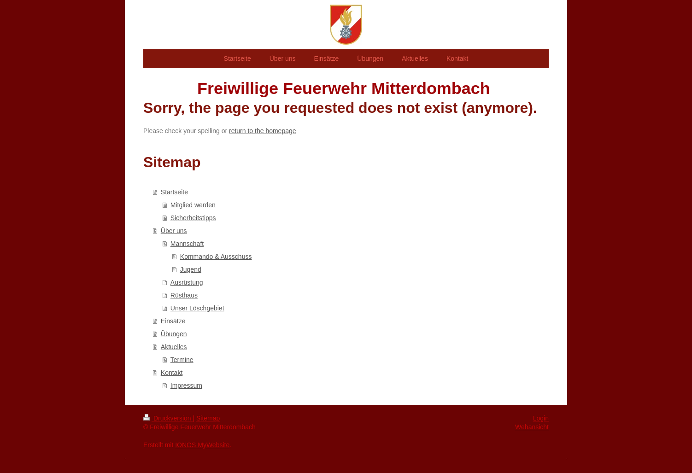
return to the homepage (262, 130)
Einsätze (173, 321)
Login (541, 418)
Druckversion (168, 418)
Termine (182, 359)
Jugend (190, 269)
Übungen (174, 334)
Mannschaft (187, 243)
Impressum (186, 385)
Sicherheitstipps (193, 218)
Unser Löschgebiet (197, 308)
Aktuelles (174, 346)
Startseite (174, 192)
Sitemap (208, 418)
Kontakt (171, 372)
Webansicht (532, 427)
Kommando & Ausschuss (216, 256)
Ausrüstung (186, 282)
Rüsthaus (184, 295)
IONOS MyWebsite (202, 445)
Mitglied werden (193, 205)
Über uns (174, 230)
